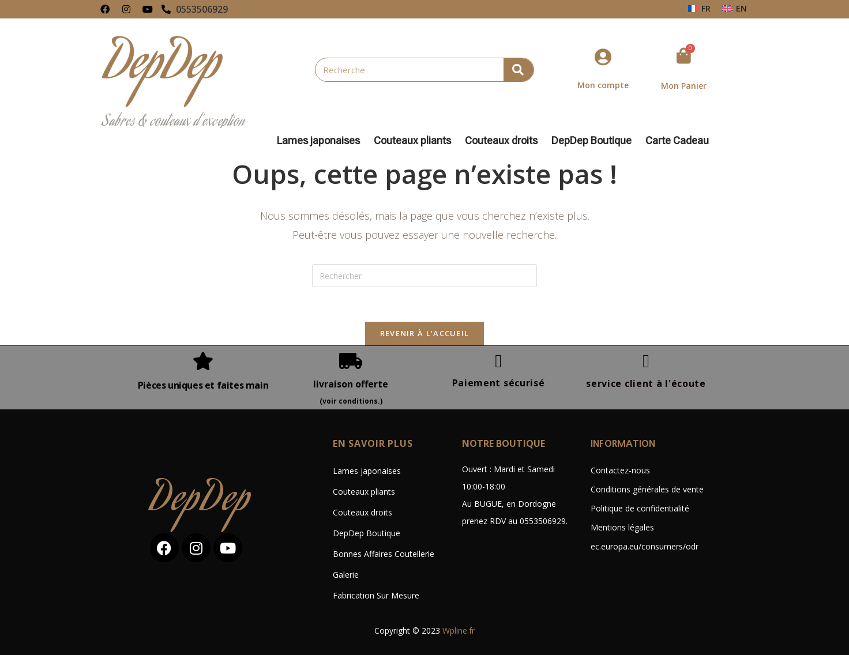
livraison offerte (350, 384)
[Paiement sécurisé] (498, 361)
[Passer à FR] (699, 8)
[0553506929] (166, 9)
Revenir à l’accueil (424, 333)
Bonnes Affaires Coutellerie (383, 553)
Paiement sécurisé (498, 383)
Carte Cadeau (677, 140)
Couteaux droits (504, 140)
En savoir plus (373, 443)
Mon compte (603, 85)
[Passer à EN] (734, 8)
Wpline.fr (458, 630)
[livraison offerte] (350, 361)
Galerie (346, 574)
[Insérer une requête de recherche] (424, 275)
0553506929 (202, 9)
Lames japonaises (321, 140)
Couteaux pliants (415, 140)
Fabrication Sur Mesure (376, 595)
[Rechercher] (519, 69)
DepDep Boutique (594, 140)
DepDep (200, 501)
